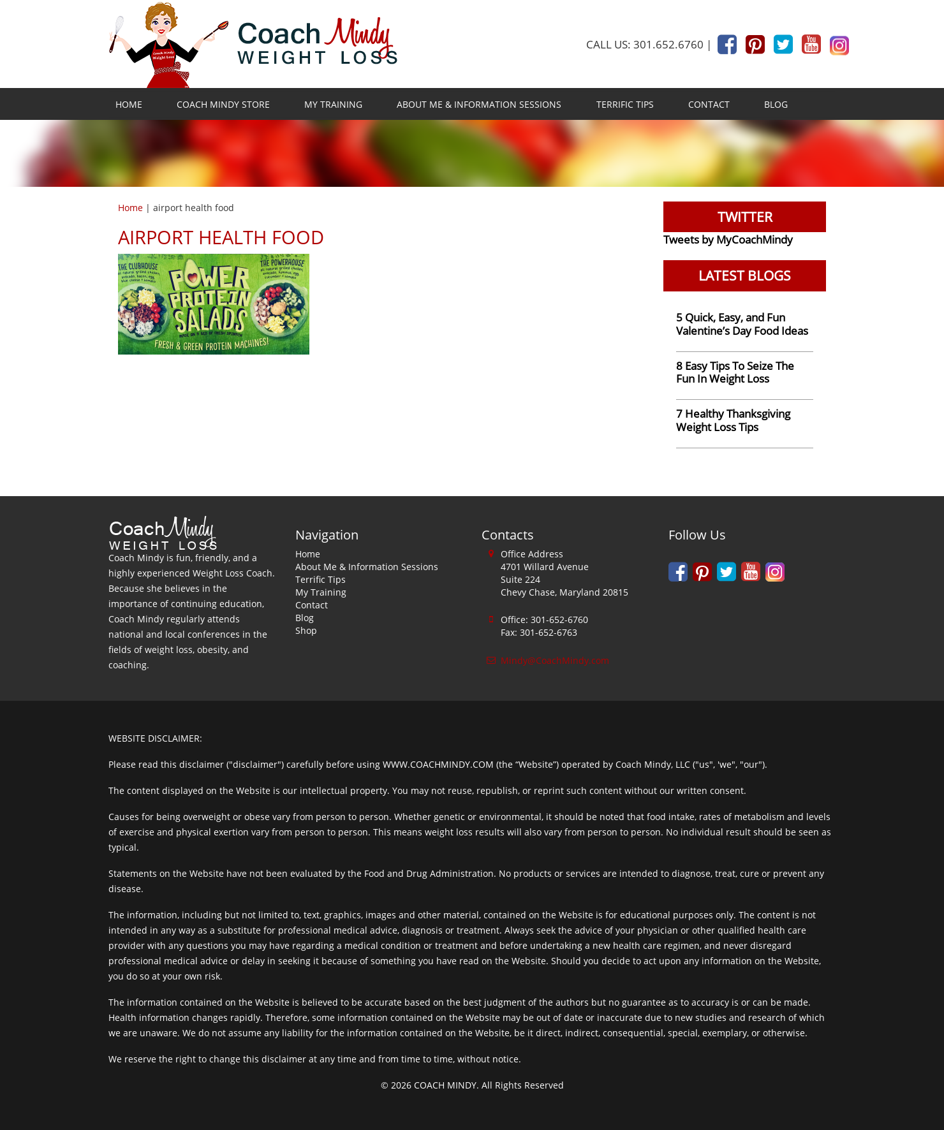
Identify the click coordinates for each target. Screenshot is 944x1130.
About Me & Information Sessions (479, 104)
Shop (306, 630)
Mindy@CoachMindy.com (555, 660)
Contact (709, 104)
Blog (776, 104)
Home (128, 104)
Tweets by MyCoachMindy (728, 239)
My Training (333, 104)
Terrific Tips (625, 104)
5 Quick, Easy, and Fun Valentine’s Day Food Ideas (742, 324)
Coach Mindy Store (223, 104)
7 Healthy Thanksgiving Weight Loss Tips (733, 420)
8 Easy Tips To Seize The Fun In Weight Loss (735, 372)
